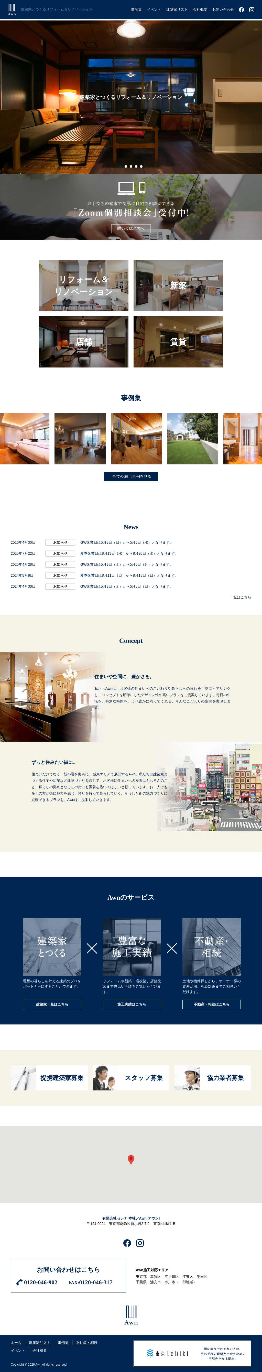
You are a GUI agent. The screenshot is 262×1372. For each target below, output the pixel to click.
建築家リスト (39, 1343)
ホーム (16, 1343)
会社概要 (39, 1350)
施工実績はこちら (131, 1004)
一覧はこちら (240, 597)
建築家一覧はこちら (52, 1004)
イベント (18, 1350)
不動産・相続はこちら (212, 1004)
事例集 (63, 1343)
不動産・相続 (86, 1343)
